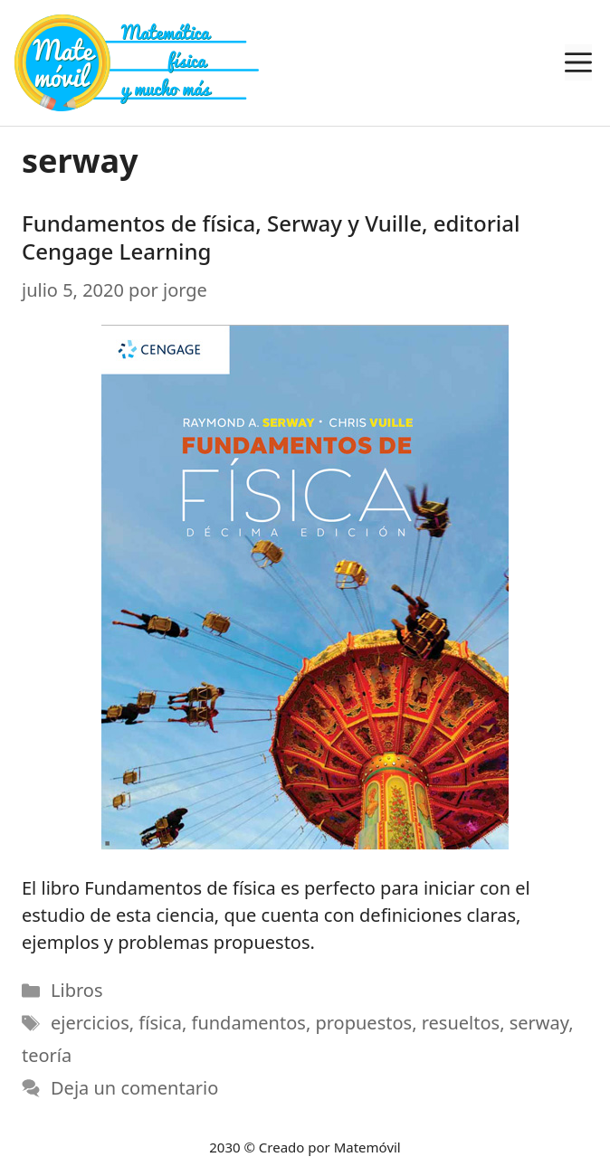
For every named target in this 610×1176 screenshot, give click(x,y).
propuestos (363, 1022)
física (160, 1022)
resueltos (461, 1022)
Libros (76, 990)
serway (539, 1022)
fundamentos (249, 1022)
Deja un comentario (134, 1088)
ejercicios (90, 1022)
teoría (46, 1055)
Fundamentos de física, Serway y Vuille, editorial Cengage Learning (271, 237)
